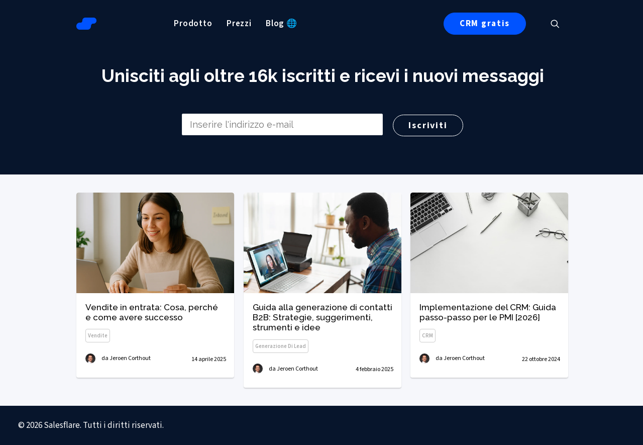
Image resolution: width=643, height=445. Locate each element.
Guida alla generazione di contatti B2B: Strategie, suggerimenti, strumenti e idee (322, 318)
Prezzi (239, 24)
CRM (427, 339)
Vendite (98, 336)
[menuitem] (193, 23)
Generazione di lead (280, 347)
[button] (560, 23)
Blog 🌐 (281, 24)
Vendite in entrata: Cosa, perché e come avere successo (151, 312)
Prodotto (193, 24)
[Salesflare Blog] (86, 24)
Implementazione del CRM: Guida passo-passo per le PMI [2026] (487, 315)
